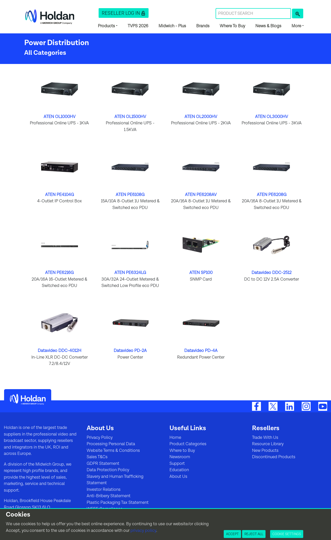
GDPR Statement (103, 463)
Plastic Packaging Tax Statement (118, 502)
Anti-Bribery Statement (108, 496)
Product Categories (187, 444)
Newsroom (179, 457)
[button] (124, 13)
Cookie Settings (286, 534)
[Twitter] (273, 406)
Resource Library (268, 444)
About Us (178, 476)
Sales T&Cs (97, 457)
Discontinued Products (273, 457)
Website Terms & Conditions (113, 450)
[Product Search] (297, 13)
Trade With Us (265, 437)
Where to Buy (182, 450)
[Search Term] (253, 13)
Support (177, 463)
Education (179, 470)
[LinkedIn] (289, 406)
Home (175, 437)
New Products (265, 450)
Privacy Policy (100, 437)
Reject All (253, 534)
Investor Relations (104, 489)
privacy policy (143, 530)
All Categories (45, 53)
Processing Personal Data (111, 444)
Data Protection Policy (108, 470)
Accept (232, 534)
